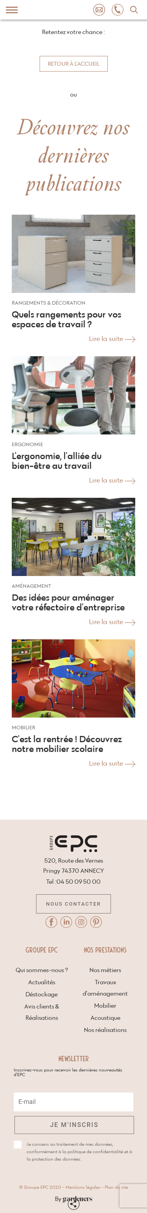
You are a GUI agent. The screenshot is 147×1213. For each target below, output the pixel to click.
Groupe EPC (41, 949)
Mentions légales (82, 1187)
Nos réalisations (105, 1030)
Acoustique (105, 1018)
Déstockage (41, 995)
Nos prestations (105, 949)
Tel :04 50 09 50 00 (73, 882)
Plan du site (116, 1187)
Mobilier (105, 1006)
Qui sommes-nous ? (42, 970)
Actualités (41, 982)
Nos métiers (105, 970)
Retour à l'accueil (74, 64)
